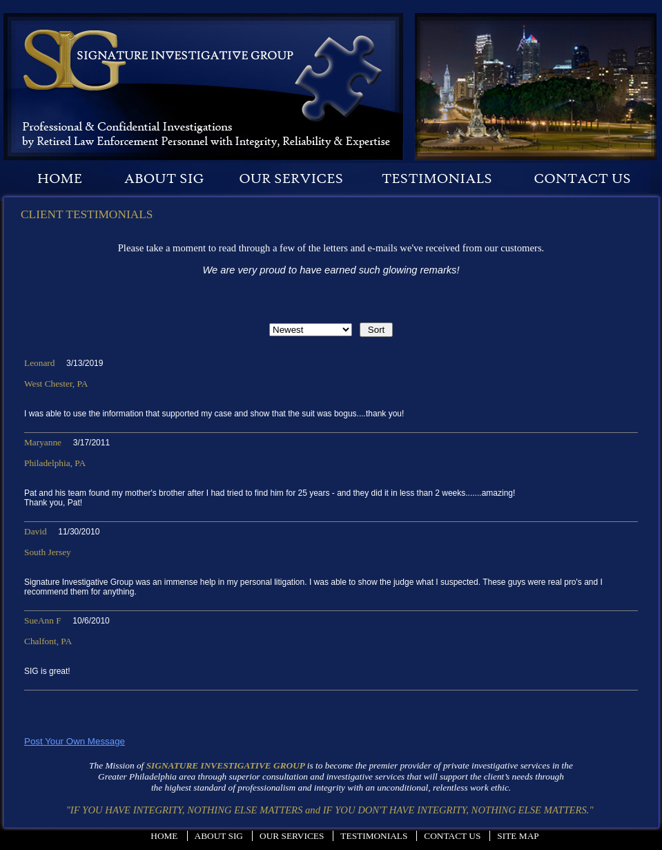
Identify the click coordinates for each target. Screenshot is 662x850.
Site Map (517, 836)
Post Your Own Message (74, 741)
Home (163, 836)
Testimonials (373, 836)
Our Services (292, 836)
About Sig (219, 836)
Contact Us (452, 836)
